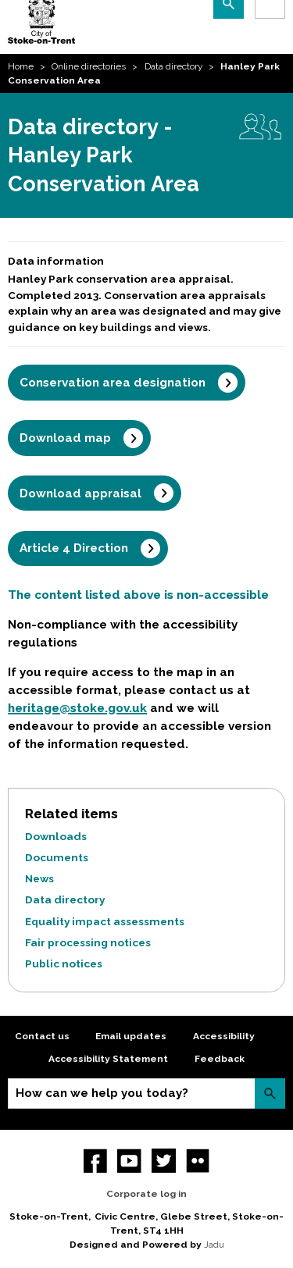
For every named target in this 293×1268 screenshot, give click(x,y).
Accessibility (224, 1036)
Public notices (63, 963)
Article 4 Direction (74, 548)
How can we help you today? (102, 1093)
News (39, 878)
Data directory (173, 66)
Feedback (220, 1058)
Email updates (130, 1036)
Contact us (42, 1036)
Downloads (56, 836)
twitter (164, 1161)
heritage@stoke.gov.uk (77, 708)
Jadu (214, 1244)
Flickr (198, 1161)
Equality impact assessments (104, 921)
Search (270, 1093)
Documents (56, 857)
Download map (65, 438)
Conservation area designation (112, 383)
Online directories (89, 66)
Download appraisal (80, 493)
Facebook (96, 1161)
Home (21, 66)
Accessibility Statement (108, 1058)
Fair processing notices (88, 942)
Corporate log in (146, 1193)
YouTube (129, 1161)
